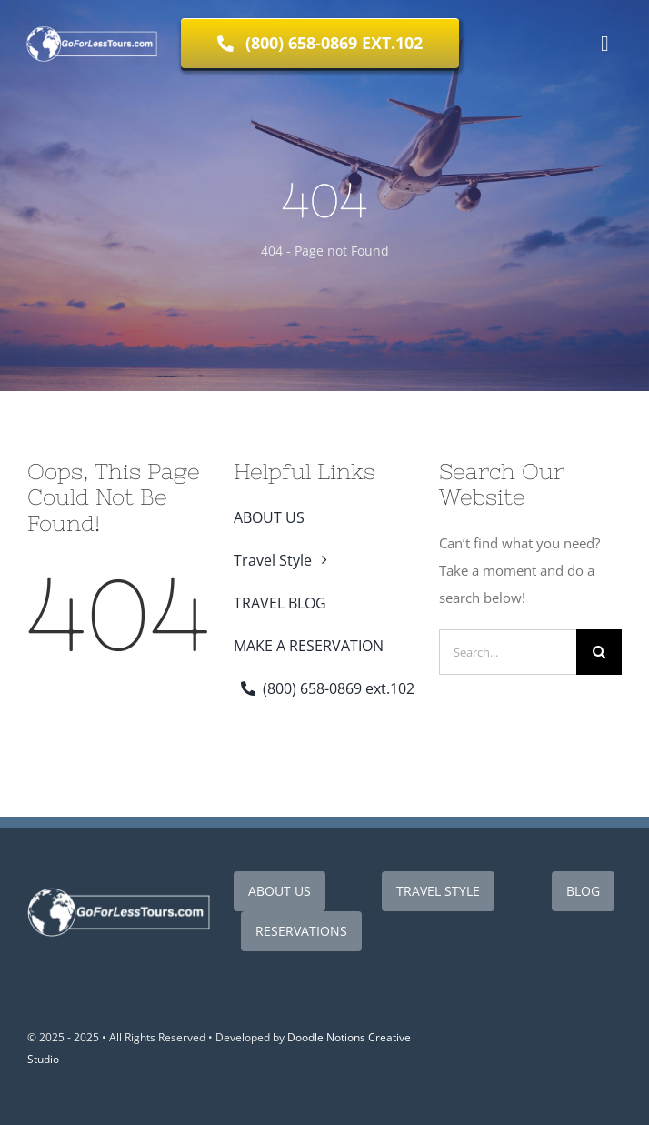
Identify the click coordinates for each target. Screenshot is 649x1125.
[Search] (599, 652)
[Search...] (507, 652)
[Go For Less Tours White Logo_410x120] (118, 891)
